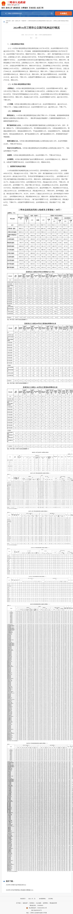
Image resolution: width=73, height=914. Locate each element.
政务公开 (9, 8)
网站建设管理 (53, 903)
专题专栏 (24, 20)
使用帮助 (45, 903)
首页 (3, 8)
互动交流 (32, 8)
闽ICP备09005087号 (36, 910)
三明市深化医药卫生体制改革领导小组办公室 (40, 20)
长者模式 (63, 13)
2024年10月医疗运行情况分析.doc (16, 885)
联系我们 (32, 903)
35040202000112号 (42, 908)
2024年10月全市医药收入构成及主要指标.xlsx (19, 890)
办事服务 (24, 8)
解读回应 (16, 8)
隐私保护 (25, 903)
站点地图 (38, 903)
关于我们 (18, 903)
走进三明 (39, 8)
